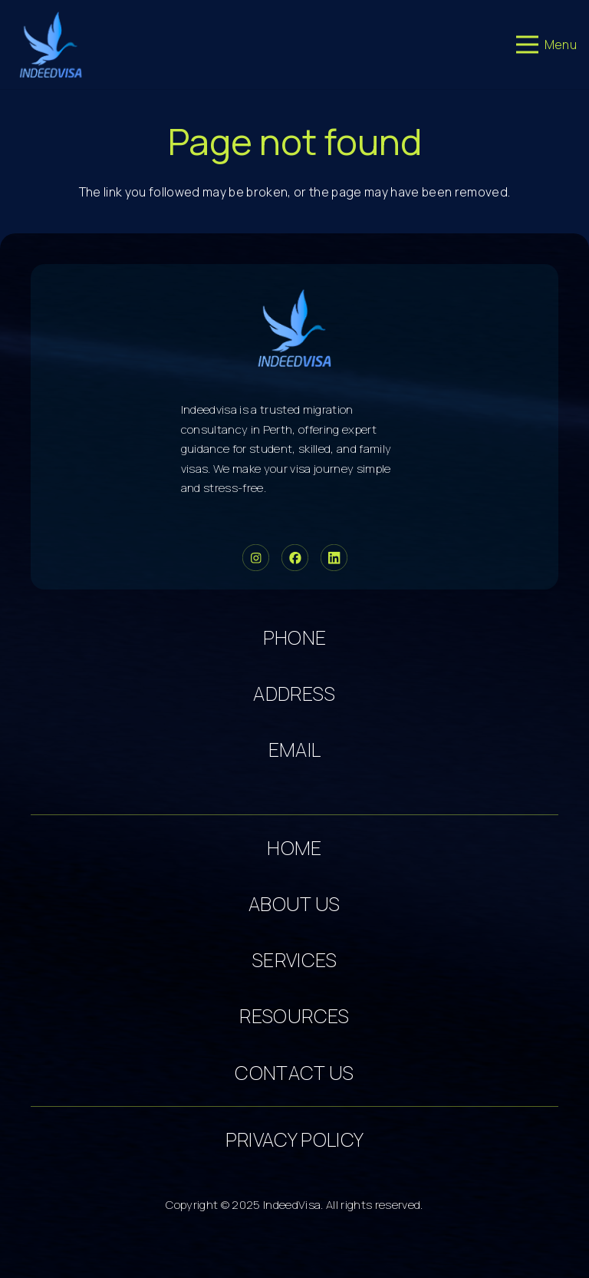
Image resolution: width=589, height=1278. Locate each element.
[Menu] (546, 44)
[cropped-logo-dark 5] (295, 327)
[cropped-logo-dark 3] (51, 44)
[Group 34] (294, 557)
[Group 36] (334, 557)
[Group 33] (255, 557)
